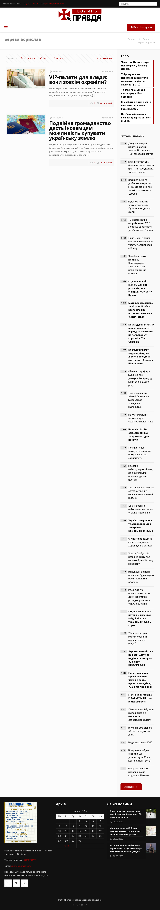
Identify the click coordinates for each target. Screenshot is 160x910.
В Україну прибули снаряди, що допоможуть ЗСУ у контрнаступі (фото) (139, 755)
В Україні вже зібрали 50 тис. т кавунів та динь (140, 731)
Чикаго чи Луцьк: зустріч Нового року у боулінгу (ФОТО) (135, 65)
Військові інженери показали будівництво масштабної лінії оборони (141, 577)
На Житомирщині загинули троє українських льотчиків (140, 418)
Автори (59, 58)
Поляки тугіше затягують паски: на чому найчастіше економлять (139, 453)
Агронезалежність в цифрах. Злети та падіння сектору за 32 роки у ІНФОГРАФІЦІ (140, 658)
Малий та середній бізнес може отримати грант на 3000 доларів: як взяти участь (141, 167)
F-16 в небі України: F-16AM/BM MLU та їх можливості (140, 698)
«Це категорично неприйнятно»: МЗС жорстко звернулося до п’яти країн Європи (140, 225)
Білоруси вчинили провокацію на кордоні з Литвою (138, 772)
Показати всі (104, 58)
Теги (44, 58)
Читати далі (106, 103)
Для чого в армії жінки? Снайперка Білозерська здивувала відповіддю (138, 400)
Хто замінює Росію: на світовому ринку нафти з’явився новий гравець (141, 492)
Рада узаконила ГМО (140, 742)
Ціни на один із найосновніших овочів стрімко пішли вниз (140, 509)
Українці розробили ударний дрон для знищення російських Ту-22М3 (140, 525)
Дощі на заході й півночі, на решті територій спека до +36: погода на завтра (140, 148)
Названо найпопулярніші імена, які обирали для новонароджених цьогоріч (140, 472)
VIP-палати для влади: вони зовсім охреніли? (78, 79)
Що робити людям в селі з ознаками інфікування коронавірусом (136, 105)
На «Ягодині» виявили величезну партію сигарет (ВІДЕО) (136, 117)
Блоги (146, 39)
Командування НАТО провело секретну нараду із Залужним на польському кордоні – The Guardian (141, 333)
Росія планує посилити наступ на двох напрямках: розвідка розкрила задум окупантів (139, 596)
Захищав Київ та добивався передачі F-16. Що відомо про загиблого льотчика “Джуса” (140, 186)
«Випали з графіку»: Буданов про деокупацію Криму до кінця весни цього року (140, 378)
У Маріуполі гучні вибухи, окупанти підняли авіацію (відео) (138, 638)
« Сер (66, 846)
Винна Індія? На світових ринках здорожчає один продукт (138, 434)
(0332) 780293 (33, 3)
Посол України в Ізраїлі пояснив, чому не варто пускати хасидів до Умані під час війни (140, 680)
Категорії (28, 58)
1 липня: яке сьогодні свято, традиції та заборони (133, 93)
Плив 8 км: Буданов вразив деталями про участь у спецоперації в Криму (140, 243)
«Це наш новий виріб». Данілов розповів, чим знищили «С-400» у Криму (140, 288)
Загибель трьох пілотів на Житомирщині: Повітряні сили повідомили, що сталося (137, 265)
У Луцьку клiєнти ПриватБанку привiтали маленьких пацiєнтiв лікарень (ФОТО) (134, 79)
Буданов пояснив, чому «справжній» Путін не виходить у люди (139, 206)
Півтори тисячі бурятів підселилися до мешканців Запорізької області (141, 714)
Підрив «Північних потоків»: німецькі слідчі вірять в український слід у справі (139, 618)
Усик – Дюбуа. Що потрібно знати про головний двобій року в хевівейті (140, 558)
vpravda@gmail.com (54, 3)
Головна (132, 39)
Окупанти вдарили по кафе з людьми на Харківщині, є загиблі (140, 542)
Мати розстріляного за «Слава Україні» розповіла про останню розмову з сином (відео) (140, 310)
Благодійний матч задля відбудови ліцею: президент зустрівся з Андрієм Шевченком (140, 356)
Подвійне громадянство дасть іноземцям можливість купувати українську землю (80, 130)
